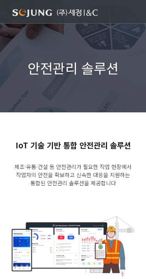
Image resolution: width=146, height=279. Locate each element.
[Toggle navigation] (129, 12)
